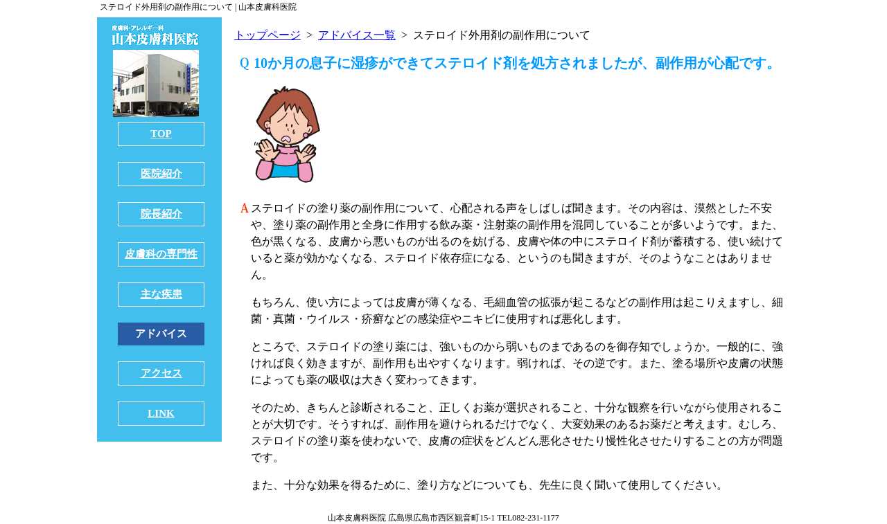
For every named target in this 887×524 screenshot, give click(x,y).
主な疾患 (161, 294)
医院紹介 (161, 173)
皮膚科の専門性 (161, 254)
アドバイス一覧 (357, 35)
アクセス (161, 373)
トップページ (267, 35)
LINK (161, 413)
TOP (161, 133)
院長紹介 (161, 213)
